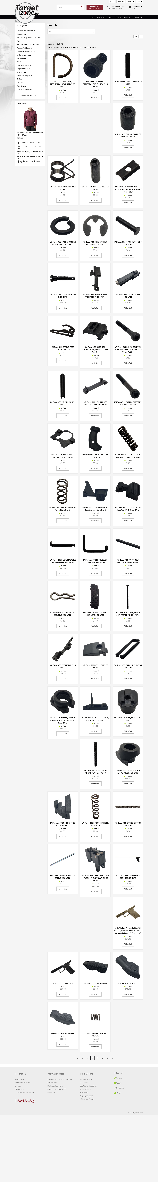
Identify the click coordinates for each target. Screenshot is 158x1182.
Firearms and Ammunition (26, 30)
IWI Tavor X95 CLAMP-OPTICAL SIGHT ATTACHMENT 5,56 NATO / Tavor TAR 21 (128, 200)
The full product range (24, 89)
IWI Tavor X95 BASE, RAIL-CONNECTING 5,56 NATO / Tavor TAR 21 (95, 372)
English (131, 1)
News (92, 17)
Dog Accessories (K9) (24, 68)
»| (112, 1129)
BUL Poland (84, 1150)
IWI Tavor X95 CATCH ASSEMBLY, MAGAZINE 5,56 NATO (95, 767)
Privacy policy (19, 1156)
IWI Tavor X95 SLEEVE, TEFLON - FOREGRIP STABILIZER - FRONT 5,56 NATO (62, 769)
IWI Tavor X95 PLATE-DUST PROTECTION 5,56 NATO (62, 486)
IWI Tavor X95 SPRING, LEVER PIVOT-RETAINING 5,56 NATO (95, 598)
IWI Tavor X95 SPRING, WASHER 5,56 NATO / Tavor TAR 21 (63, 258)
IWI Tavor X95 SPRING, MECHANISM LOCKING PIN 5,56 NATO (62, 88)
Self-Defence (21, 58)
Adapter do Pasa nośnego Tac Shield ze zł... (30, 157)
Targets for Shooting (24, 48)
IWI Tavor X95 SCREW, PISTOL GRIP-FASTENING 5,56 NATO (128, 655)
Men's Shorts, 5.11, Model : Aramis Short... (29, 162)
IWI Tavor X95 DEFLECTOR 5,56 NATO (95, 711)
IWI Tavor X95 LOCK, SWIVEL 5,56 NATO (128, 767)
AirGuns (19, 62)
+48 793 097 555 (118, 6)
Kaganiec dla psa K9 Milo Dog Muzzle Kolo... (30, 143)
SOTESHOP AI (139, 1180)
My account (51, 1160)
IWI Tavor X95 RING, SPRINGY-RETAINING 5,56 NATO (95, 258)
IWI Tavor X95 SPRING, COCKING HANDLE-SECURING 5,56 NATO (128, 486)
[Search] (81, 7)
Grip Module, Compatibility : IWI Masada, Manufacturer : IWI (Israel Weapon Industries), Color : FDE (128, 994)
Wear (19, 41)
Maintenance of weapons (26, 51)
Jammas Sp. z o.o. (86, 1146)
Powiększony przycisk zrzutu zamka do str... (30, 152)
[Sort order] (135, 36)
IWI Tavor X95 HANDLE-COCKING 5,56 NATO (95, 486)
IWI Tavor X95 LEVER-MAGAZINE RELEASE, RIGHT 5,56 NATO (128, 542)
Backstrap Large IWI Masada (62, 1104)
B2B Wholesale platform (88, 1153)
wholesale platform (95, 7)
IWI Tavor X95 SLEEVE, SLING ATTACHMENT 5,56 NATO (128, 824)
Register (121, 1)
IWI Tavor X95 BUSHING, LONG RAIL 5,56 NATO (62, 880)
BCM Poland (84, 1160)
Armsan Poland (85, 1156)
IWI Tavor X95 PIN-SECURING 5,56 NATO (128, 86)
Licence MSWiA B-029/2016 (24, 1160)
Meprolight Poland (86, 1163)
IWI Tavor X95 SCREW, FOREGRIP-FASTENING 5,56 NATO (128, 429)
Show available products (26, 95)
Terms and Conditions (122, 17)
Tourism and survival (24, 65)
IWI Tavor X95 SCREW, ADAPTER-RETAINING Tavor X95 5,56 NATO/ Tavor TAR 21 (128, 372)
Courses (20, 82)
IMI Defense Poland (87, 1166)
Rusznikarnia (137, 17)
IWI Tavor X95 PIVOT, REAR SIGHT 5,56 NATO (128, 258)
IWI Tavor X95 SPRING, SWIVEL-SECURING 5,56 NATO (63, 655)
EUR (140, 1)
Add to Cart (63, 101)
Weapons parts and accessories (28, 44)
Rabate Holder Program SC (56, 1156)
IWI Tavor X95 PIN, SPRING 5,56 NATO (63, 429)
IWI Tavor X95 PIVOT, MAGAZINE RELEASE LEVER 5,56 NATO (63, 598)
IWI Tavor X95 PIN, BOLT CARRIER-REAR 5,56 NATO (128, 143)
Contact (18, 1153)
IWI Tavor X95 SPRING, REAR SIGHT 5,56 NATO (62, 371)
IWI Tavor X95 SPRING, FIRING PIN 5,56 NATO (95, 880)
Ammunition (21, 34)
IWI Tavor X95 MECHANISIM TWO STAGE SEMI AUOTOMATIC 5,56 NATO (95, 938)
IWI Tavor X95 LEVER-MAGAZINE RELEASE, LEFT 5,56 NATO (95, 542)
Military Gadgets (23, 72)
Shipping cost (52, 1150)
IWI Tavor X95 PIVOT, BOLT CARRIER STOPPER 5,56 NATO (128, 598)
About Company (20, 1146)
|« (77, 1129)
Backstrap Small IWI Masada (95, 1050)
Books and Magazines (24, 75)
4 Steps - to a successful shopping (59, 1146)
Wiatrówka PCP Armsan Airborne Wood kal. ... (30, 148)
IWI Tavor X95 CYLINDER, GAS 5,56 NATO (128, 314)
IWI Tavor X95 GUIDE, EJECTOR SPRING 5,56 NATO (62, 936)
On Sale (19, 79)
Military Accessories (24, 55)
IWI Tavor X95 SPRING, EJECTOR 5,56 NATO (128, 880)
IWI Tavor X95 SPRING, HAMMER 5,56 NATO (63, 199)
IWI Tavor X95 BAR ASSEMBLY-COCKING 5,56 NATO (127, 936)
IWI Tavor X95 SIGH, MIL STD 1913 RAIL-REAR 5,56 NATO (95, 429)
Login (112, 1)
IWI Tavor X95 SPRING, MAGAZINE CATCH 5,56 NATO (62, 542)
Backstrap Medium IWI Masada (127, 1050)
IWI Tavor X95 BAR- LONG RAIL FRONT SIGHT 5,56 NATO (95, 314)
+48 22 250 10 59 (116, 8)
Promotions (101, 17)
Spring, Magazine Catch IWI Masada (95, 1106)
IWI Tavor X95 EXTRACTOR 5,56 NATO (63, 711)
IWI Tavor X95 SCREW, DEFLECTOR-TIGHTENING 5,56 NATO (95, 88)
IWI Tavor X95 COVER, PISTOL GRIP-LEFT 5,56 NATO (95, 655)
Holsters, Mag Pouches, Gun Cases (29, 37)
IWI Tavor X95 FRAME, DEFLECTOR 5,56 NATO (128, 711)
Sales (110, 17)
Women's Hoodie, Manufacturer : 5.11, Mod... (30, 133)
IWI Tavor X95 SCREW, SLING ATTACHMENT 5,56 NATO (95, 824)
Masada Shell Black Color (63, 1050)
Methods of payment (55, 1153)
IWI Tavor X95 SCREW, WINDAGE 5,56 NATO (63, 314)
